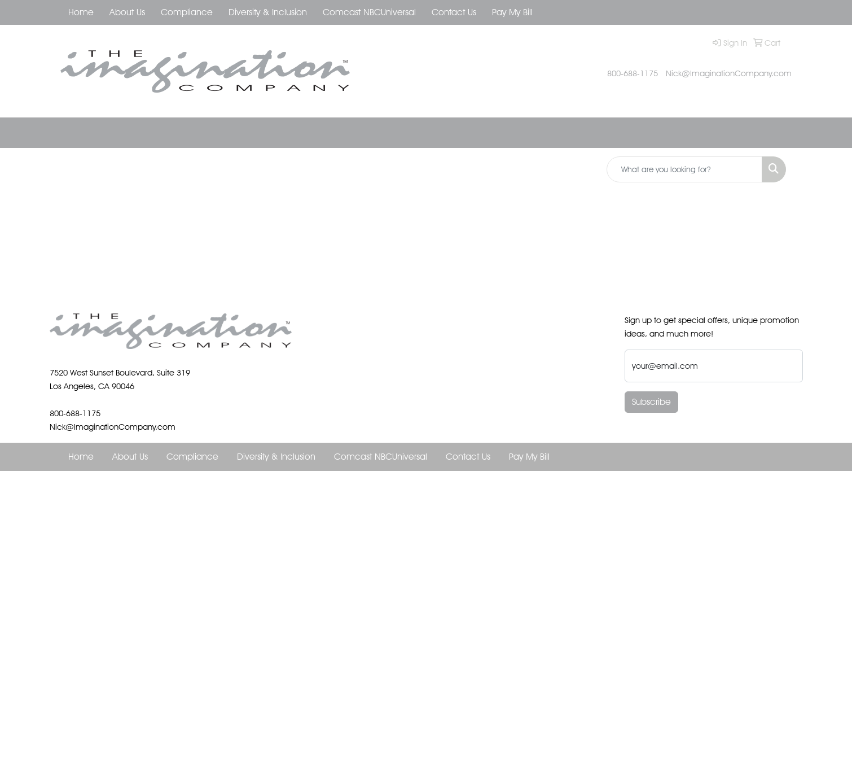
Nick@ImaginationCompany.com (729, 73)
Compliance (187, 12)
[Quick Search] (684, 169)
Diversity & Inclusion (268, 12)
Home (81, 12)
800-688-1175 (632, 73)
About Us (127, 12)
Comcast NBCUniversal (369, 12)
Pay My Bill (512, 12)
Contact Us (454, 12)
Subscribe (651, 401)
